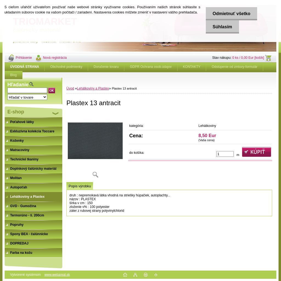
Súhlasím (222, 26)
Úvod (70, 88)
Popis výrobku (80, 186)
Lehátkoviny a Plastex (93, 88)
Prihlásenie (24, 58)
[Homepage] (25, 67)
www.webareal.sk (57, 275)
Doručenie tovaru (106, 67)
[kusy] (225, 154)
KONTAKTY (192, 67)
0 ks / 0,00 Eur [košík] (248, 58)
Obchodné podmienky (66, 67)
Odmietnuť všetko (231, 13)
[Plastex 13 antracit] (95, 146)
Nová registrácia (55, 58)
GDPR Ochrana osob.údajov (151, 67)
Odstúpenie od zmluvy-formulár (234, 67)
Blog (13, 75)
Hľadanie (18, 84)
